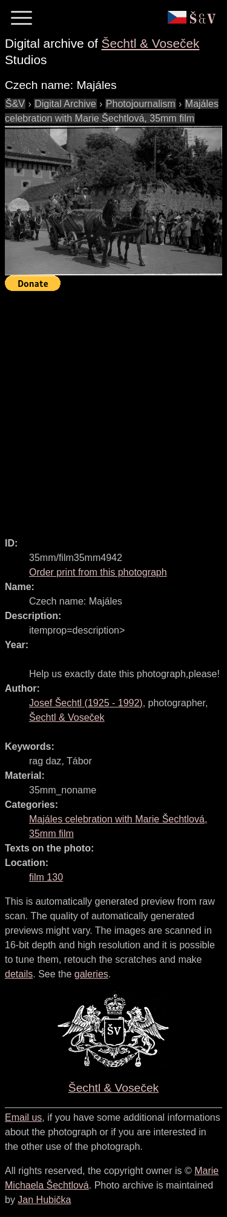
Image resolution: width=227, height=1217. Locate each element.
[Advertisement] (113, 408)
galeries (91, 974)
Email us (23, 1117)
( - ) (86, 703)
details (19, 974)
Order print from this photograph (98, 572)
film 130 (46, 877)
